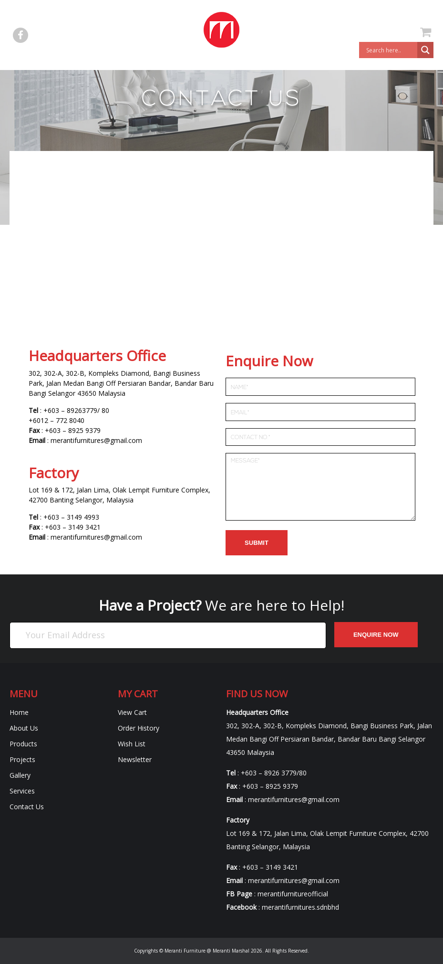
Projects (22, 759)
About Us (24, 728)
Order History (138, 728)
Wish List (131, 743)
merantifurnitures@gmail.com (96, 440)
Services (22, 790)
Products (23, 743)
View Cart (132, 712)
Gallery (20, 775)
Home (19, 712)
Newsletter (135, 759)
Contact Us (27, 806)
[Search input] (390, 50)
